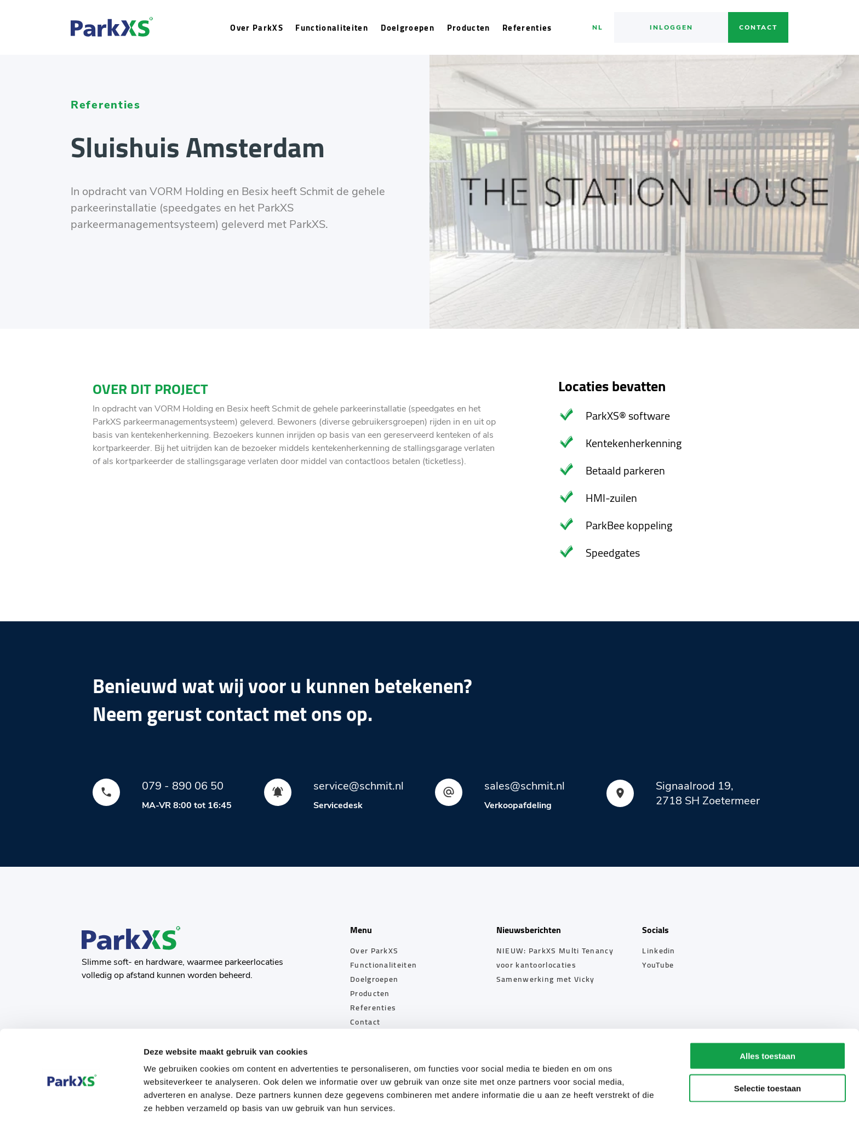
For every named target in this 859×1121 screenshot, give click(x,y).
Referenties (527, 28)
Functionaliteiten (331, 28)
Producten (468, 28)
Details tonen (592, 1099)
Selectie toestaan (767, 1044)
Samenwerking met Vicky (545, 979)
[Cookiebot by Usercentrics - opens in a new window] (71, 1099)
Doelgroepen (408, 28)
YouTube (658, 965)
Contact (758, 27)
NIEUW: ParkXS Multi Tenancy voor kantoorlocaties (555, 957)
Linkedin (658, 950)
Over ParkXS (256, 28)
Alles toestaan (767, 1011)
